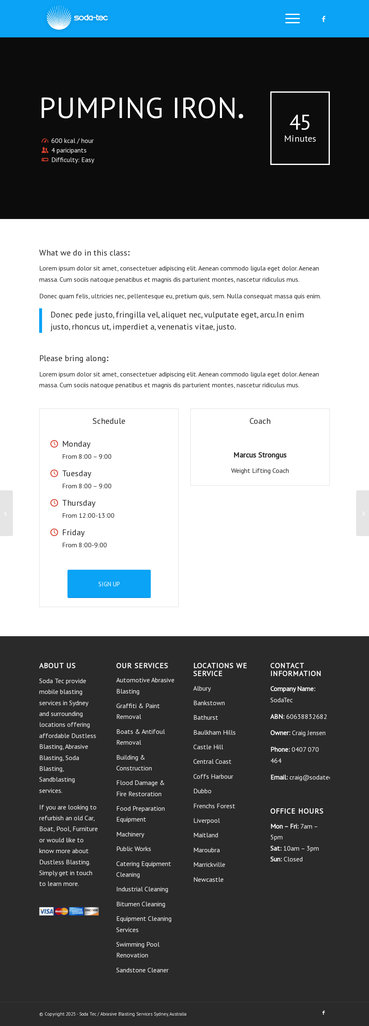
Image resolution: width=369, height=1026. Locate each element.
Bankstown (209, 703)
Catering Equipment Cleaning (143, 868)
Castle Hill (208, 747)
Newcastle (208, 879)
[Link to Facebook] (323, 18)
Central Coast (212, 761)
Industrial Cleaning (142, 889)
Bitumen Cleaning (140, 904)
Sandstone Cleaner (142, 970)
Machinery (130, 834)
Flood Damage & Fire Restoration (140, 787)
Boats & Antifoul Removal (140, 736)
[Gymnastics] (362, 513)
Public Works (133, 848)
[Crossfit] (6, 513)
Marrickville (209, 864)
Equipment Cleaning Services (144, 923)
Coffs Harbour (213, 776)
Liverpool (206, 820)
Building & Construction (134, 762)
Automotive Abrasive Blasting (145, 685)
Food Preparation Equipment (140, 813)
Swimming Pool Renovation (138, 949)
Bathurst (205, 717)
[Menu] (288, 18)
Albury (202, 688)
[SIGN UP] (109, 584)
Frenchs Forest (214, 806)
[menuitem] (288, 18)
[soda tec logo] (77, 18)
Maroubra (206, 850)
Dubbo (202, 791)
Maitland (205, 835)
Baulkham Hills (214, 732)
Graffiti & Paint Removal (138, 711)
